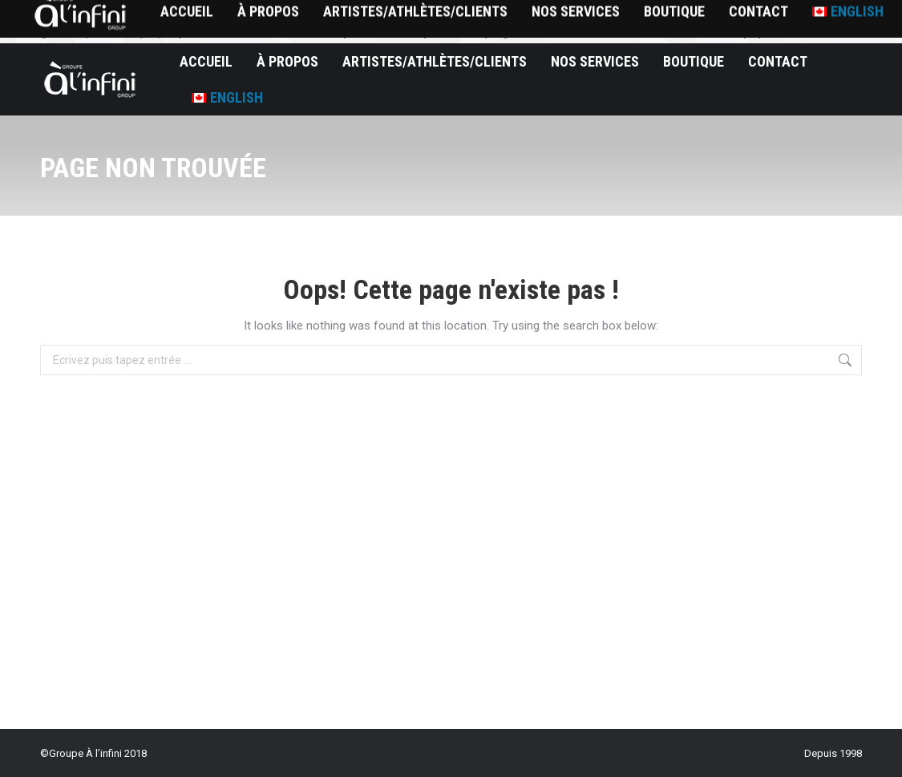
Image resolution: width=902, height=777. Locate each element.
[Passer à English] (227, 97)
